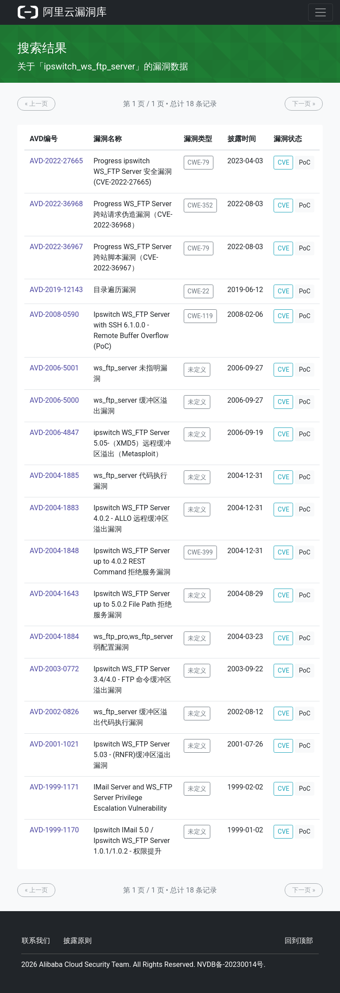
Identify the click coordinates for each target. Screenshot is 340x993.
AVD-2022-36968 (56, 204)
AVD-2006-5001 (54, 368)
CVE (283, 162)
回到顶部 (299, 940)
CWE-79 (198, 162)
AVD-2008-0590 (54, 314)
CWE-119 (200, 315)
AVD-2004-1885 (54, 475)
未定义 (197, 369)
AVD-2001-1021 (54, 744)
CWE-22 (198, 291)
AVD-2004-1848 (54, 551)
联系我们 (36, 940)
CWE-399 (200, 552)
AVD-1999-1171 (54, 787)
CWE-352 (200, 205)
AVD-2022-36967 (56, 246)
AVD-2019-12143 (56, 289)
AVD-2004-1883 (54, 508)
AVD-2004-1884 (54, 636)
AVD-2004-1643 (54, 593)
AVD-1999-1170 (54, 830)
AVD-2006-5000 (54, 400)
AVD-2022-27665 (56, 161)
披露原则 (77, 940)
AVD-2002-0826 (54, 712)
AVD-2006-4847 (54, 432)
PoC (304, 162)
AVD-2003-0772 (54, 669)
